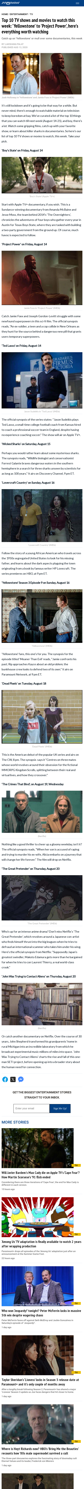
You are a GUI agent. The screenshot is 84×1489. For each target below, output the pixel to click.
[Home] (11, 3)
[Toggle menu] (79, 3)
